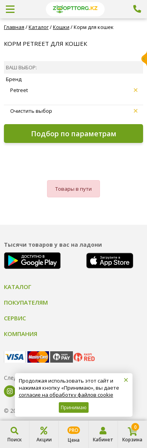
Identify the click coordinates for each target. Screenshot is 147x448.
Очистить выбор (74, 110)
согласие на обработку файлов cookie (66, 394)
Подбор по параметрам (73, 133)
